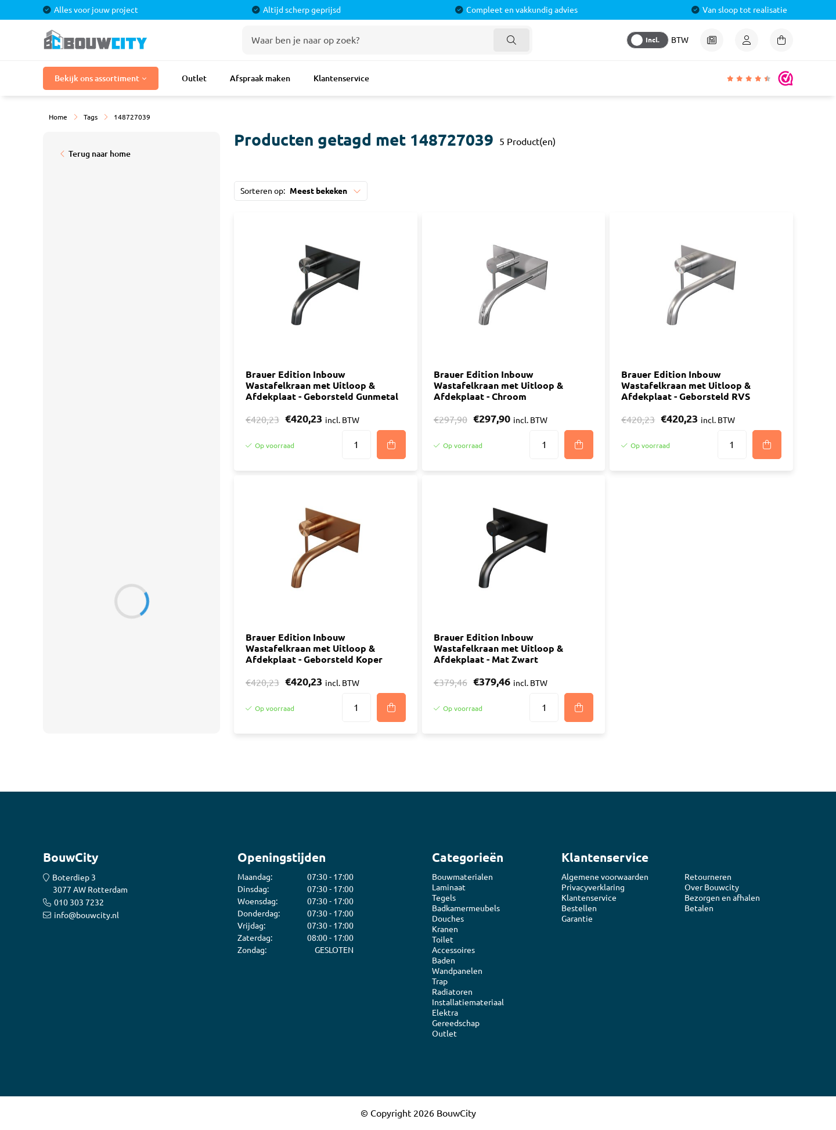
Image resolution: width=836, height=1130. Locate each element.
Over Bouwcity (711, 887)
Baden (443, 960)
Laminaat (449, 887)
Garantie (577, 918)
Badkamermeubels (466, 908)
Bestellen (579, 908)
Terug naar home (100, 153)
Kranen (445, 929)
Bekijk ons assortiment (97, 78)
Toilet (442, 939)
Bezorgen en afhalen (722, 897)
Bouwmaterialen (462, 877)
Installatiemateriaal (468, 1002)
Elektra (445, 1012)
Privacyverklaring (593, 887)
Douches (448, 918)
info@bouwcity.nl (86, 915)
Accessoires (453, 950)
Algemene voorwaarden (604, 877)
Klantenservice (341, 78)
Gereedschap (456, 1023)
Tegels (444, 897)
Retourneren (708, 877)
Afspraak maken (260, 78)
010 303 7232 (79, 902)
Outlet (194, 78)
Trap (440, 981)
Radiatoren (452, 992)
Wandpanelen (457, 971)
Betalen (699, 908)
